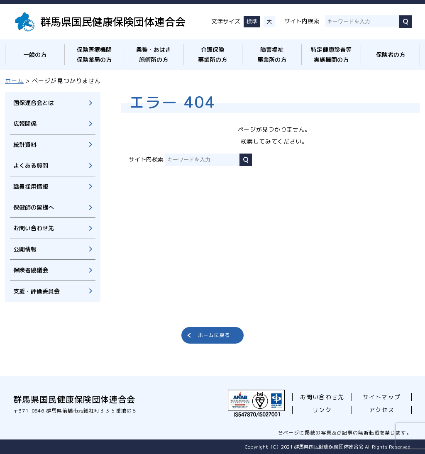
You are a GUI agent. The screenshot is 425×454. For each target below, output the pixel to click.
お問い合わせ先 (33, 228)
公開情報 (25, 249)
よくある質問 (30, 165)
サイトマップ (381, 397)
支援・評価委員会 (36, 291)
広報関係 (25, 123)
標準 (252, 21)
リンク (322, 410)
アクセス (381, 410)
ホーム (14, 81)
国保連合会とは (33, 103)
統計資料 (25, 145)
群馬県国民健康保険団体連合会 (113, 21)
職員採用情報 (30, 186)
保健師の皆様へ (33, 207)
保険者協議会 (30, 270)
